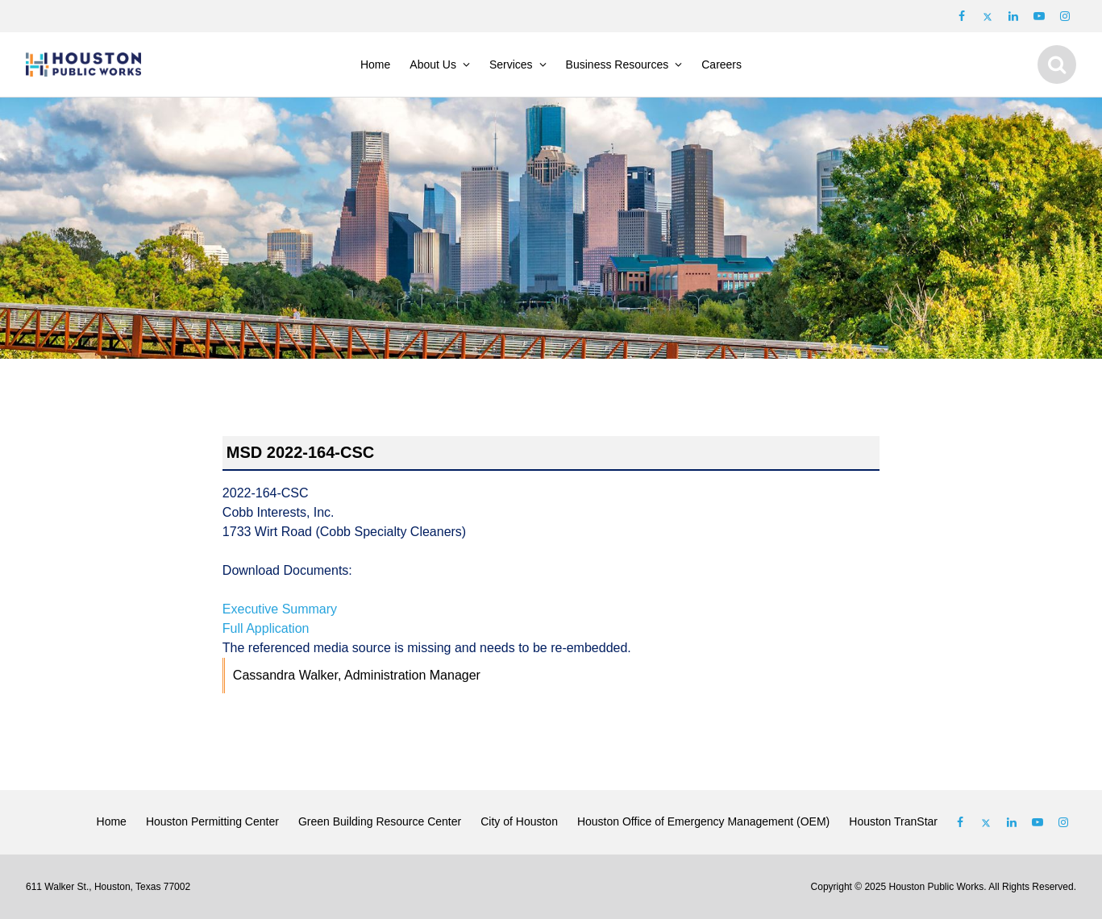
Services (511, 64)
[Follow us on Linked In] (1012, 822)
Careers (721, 64)
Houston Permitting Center (212, 821)
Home (375, 64)
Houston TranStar (893, 821)
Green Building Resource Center (379, 821)
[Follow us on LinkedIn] (1013, 16)
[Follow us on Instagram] (1065, 16)
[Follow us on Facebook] (962, 16)
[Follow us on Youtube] (1039, 16)
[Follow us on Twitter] (987, 16)
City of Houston (519, 821)
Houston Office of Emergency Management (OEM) (703, 821)
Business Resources (617, 64)
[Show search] (1057, 64)
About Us (433, 64)
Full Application (266, 628)
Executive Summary (279, 609)
